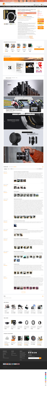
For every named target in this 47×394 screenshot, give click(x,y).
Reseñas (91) (13, 77)
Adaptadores (26, 6)
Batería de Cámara (21, 6)
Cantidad (39, 17)
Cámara (30, 6)
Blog (3, 355)
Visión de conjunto (8, 77)
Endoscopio (34, 6)
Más (40, 6)
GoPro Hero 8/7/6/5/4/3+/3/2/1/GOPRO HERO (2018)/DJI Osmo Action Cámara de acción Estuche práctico (7, 343)
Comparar (40, 28)
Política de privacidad (22, 353)
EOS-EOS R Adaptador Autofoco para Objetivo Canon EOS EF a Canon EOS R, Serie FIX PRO (13, 327)
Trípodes (13, 6)
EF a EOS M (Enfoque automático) (22, 17)
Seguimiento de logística (14, 355)
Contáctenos (4, 353)
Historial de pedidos (13, 353)
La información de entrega (23, 354)
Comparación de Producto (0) (37, 2)
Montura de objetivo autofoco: (25, 16)
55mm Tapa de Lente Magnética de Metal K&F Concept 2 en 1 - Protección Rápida (33, 343)
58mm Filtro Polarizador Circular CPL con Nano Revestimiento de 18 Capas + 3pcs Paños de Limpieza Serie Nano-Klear (13, 50)
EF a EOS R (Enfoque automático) (30, 17)
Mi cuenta (12, 352)
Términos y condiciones (22, 352)
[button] (5, 104)
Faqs (11, 354)
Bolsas (17, 6)
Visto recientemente (30, 2)
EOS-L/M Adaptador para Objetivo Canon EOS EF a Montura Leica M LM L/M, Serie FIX (20, 327)
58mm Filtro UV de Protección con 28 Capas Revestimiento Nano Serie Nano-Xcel (30, 50)
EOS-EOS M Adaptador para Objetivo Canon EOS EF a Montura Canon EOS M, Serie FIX (7, 327)
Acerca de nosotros (5, 352)
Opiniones (23, 11)
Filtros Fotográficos (8, 6)
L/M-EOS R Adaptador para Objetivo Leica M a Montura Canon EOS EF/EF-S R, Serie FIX (26, 327)
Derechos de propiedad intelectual (22, 356)
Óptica (38, 6)
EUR (42, 2)
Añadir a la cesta (40, 19)
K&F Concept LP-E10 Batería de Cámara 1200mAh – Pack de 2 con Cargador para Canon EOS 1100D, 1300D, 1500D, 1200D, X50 (20, 343)
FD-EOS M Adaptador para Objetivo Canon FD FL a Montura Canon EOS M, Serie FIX (39, 327)
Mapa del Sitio (4, 354)
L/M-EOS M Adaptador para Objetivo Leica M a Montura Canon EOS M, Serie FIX (33, 327)
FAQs (16, 77)
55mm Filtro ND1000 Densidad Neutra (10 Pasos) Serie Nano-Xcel (26, 343)
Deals (43, 6)
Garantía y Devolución (22, 355)
